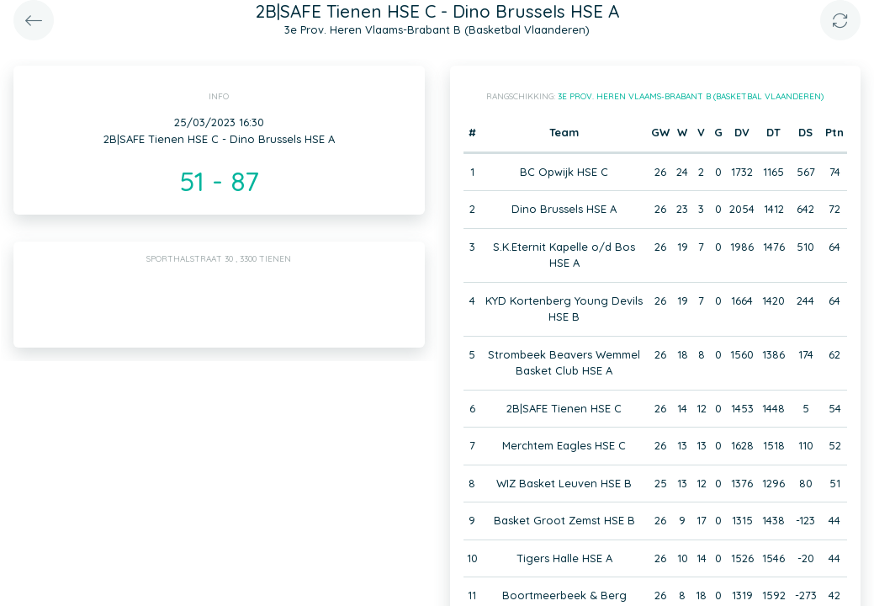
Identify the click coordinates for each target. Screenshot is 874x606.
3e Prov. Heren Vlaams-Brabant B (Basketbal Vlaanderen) (691, 96)
